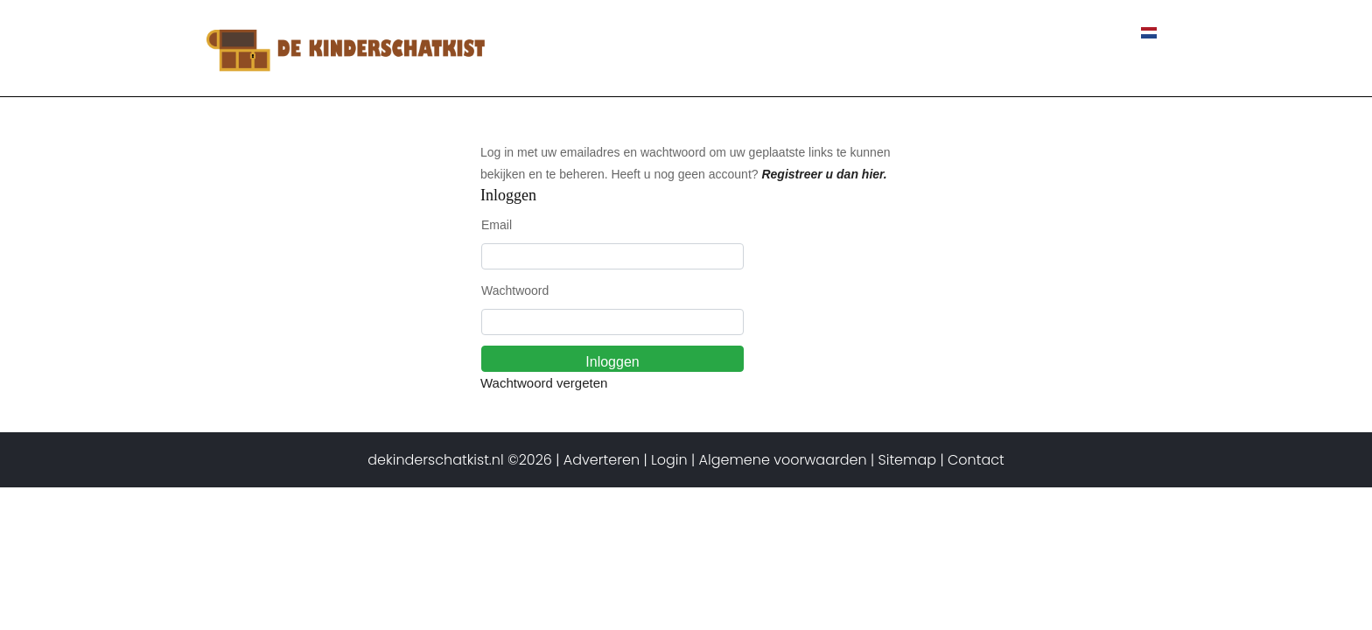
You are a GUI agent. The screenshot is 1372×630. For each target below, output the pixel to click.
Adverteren (602, 460)
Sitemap (907, 460)
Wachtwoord (515, 291)
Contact (1087, 33)
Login (669, 460)
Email (496, 225)
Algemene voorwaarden (783, 460)
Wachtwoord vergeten (543, 382)
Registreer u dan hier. (823, 174)
